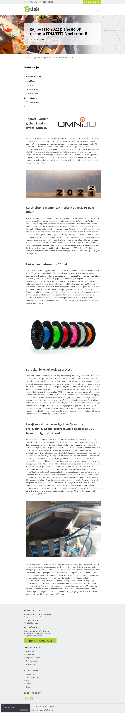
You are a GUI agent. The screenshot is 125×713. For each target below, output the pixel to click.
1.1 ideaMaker (29, 81)
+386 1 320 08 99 (47, 2)
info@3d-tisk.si (30, 2)
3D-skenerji (30, 654)
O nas (28, 687)
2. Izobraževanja (30, 98)
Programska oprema (33, 658)
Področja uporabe (32, 677)
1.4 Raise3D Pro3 (31, 94)
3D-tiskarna (30, 674)
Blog (26, 106)
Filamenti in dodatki (32, 661)
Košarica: (92, 2)
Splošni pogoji (30, 664)
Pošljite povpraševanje (40, 641)
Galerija (28, 684)
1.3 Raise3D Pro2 (31, 89)
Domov (27, 58)
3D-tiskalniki (30, 651)
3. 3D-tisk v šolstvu (31, 102)
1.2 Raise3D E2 (30, 85)
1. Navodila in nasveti (32, 77)
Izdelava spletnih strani (38, 710)
